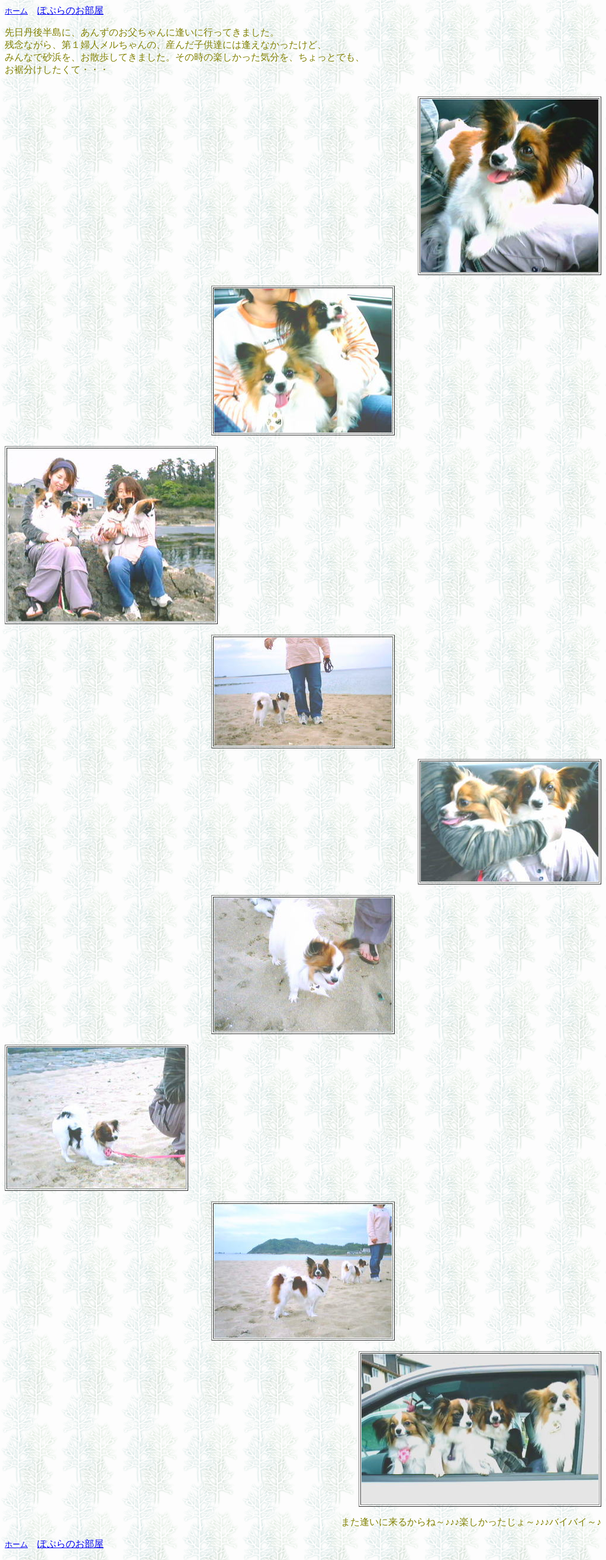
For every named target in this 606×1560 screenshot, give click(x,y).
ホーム (16, 11)
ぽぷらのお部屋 (70, 10)
